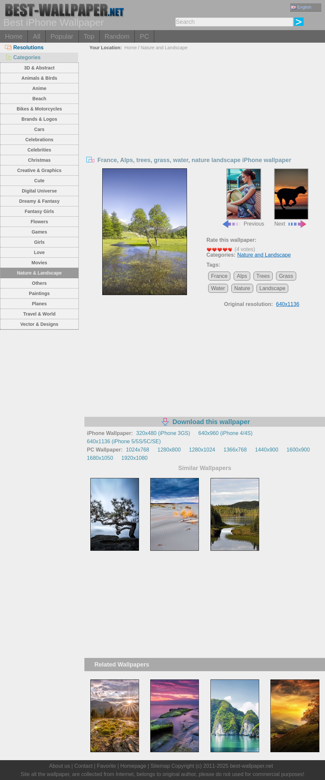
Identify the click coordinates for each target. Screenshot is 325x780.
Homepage (133, 766)
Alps (242, 276)
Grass (286, 276)
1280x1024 (202, 450)
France (219, 276)
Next (291, 197)
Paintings (39, 293)
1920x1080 (134, 458)
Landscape (272, 288)
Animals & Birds (39, 78)
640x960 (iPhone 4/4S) (225, 433)
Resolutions (24, 47)
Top (89, 36)
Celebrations (39, 139)
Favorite (106, 766)
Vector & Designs (39, 324)
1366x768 (235, 450)
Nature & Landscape (39, 273)
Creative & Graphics (39, 170)
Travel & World (39, 314)
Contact (83, 766)
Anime (39, 88)
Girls (39, 242)
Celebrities (39, 149)
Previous (243, 197)
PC (144, 36)
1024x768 (137, 450)
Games (39, 232)
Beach (39, 98)
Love (39, 252)
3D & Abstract (39, 67)
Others (39, 283)
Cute (39, 180)
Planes (39, 303)
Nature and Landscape (164, 47)
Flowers (39, 221)
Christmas (39, 160)
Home (14, 36)
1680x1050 (100, 458)
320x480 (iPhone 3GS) (163, 433)
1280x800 (169, 450)
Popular (62, 36)
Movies (39, 262)
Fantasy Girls (39, 211)
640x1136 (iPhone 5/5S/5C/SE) (124, 441)
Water (218, 288)
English (301, 7)
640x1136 (287, 304)
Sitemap (160, 766)
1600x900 (298, 450)
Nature (242, 288)
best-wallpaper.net (251, 766)
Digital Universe (39, 191)
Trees (263, 276)
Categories (23, 57)
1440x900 (266, 450)
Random (117, 36)
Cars (39, 129)
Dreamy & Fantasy (39, 201)
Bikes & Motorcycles (39, 108)
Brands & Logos (39, 119)
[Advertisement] (205, 102)
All (36, 36)
